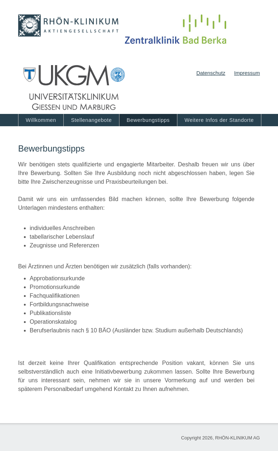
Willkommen (41, 120)
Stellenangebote (91, 120)
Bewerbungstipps (148, 120)
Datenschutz (210, 73)
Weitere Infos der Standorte (219, 120)
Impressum (247, 73)
